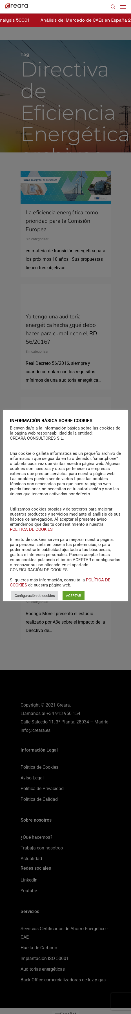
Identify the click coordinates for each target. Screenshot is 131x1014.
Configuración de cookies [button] (35, 595)
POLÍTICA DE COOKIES (31, 529)
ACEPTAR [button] (73, 595)
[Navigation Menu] (123, 7)
